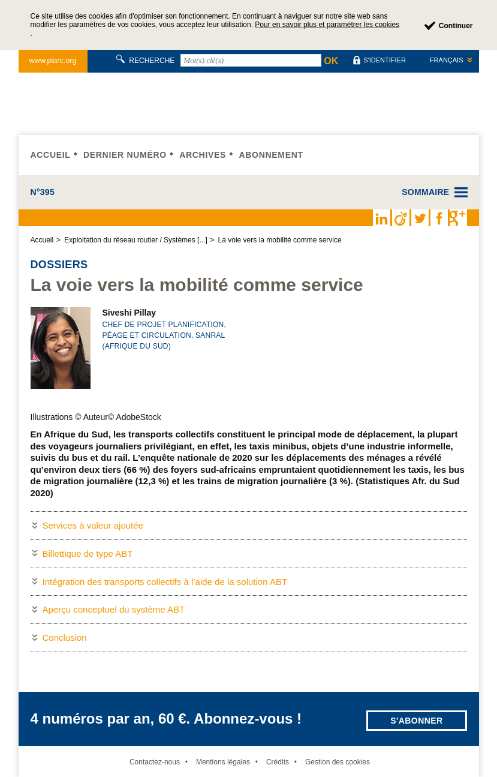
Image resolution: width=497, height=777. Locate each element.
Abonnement (271, 155)
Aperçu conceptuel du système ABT (114, 609)
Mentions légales (223, 762)
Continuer (456, 26)
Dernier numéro (125, 155)
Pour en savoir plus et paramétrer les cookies (327, 24)
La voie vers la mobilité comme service (280, 240)
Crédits (277, 762)
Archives (202, 155)
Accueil (51, 155)
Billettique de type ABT (88, 553)
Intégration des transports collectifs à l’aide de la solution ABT (165, 582)
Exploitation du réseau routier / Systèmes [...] (135, 240)
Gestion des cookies (337, 762)
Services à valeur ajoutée (93, 525)
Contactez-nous (154, 762)
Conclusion (65, 637)
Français (446, 60)
